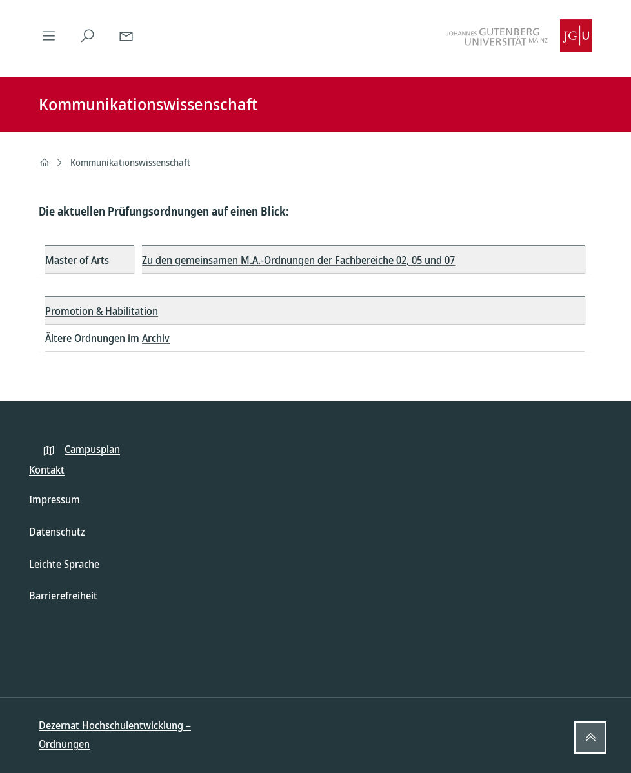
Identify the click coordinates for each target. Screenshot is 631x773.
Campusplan (92, 449)
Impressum (54, 499)
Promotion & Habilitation (101, 311)
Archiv (156, 338)
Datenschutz (57, 532)
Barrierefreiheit (63, 595)
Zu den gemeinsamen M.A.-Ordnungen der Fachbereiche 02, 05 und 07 (298, 260)
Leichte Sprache (64, 564)
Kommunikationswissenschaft (130, 162)
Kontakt (47, 470)
